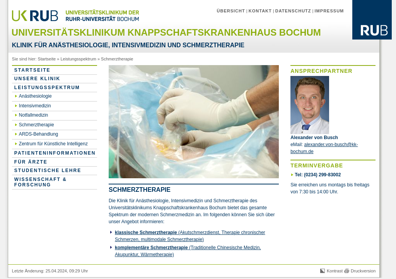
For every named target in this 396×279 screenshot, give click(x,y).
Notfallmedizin (33, 115)
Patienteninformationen (55, 153)
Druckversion (363, 271)
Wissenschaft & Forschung (40, 182)
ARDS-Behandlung (38, 134)
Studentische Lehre (47, 170)
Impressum (329, 11)
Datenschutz (293, 11)
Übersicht (231, 11)
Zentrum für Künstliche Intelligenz (53, 143)
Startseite (47, 59)
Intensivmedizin (35, 105)
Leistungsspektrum (78, 59)
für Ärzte (31, 162)
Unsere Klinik (37, 78)
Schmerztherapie (117, 59)
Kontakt (260, 11)
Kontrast (335, 271)
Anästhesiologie (35, 96)
